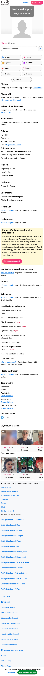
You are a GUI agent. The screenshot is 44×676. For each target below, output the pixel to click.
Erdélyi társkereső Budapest (12, 520)
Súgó (3, 507)
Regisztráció (37, 2)
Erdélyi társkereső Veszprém (13, 584)
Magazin (4, 655)
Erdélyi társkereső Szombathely (14, 573)
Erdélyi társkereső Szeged (12, 536)
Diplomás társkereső (9, 618)
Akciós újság (6, 661)
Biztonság (4, 499)
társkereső (5, 597)
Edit (23, 475)
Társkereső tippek (7, 511)
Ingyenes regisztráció (12, 261)
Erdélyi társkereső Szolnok (12, 568)
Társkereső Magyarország (12, 650)
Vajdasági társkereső (9, 639)
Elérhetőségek (6, 487)
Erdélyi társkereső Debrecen (13, 525)
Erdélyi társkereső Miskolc (12, 530)
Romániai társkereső (9, 613)
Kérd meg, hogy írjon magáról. (12, 100)
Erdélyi (5, 2)
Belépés (26, 2)
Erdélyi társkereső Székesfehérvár (15, 562)
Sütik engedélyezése (27, 672)
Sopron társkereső (13, 145)
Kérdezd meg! (38, 88)
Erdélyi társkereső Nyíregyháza (14, 552)
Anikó (39, 475)
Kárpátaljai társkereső (10, 634)
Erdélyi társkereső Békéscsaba (14, 578)
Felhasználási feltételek (9, 491)
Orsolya (7, 447)
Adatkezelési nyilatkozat (10, 495)
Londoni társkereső (9, 645)
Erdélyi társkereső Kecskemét (13, 557)
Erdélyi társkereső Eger (10, 589)
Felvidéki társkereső (9, 629)
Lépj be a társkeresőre (9, 362)
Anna (23, 447)
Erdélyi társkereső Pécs (11, 541)
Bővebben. (11, 672)
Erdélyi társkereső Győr (10, 546)
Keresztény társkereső (10, 623)
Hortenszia (7, 475)
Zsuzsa (41, 447)
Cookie (3, 503)
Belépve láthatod (7, 396)
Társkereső (5, 602)
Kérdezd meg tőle (7, 210)
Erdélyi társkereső (8, 607)
